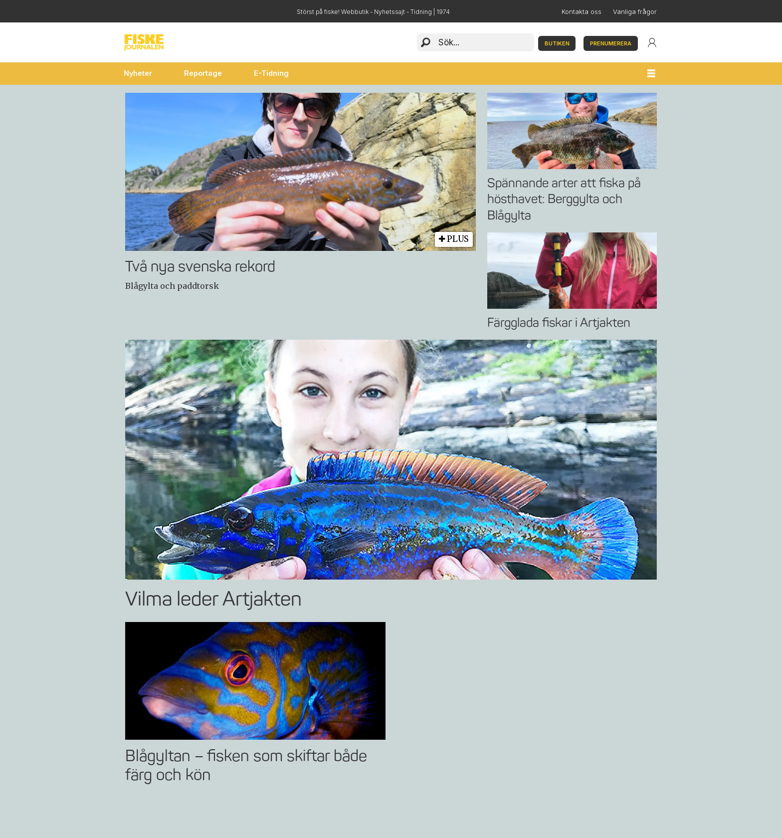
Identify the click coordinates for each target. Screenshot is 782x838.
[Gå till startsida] (144, 42)
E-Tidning (271, 73)
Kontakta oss (581, 11)
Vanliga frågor (635, 11)
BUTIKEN (557, 43)
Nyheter (138, 73)
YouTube (179, 11)
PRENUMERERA (610, 43)
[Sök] (425, 42)
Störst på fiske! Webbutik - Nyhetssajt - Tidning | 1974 (373, 11)
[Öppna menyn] (651, 73)
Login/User (652, 42)
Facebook (131, 11)
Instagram (155, 11)
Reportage (203, 73)
